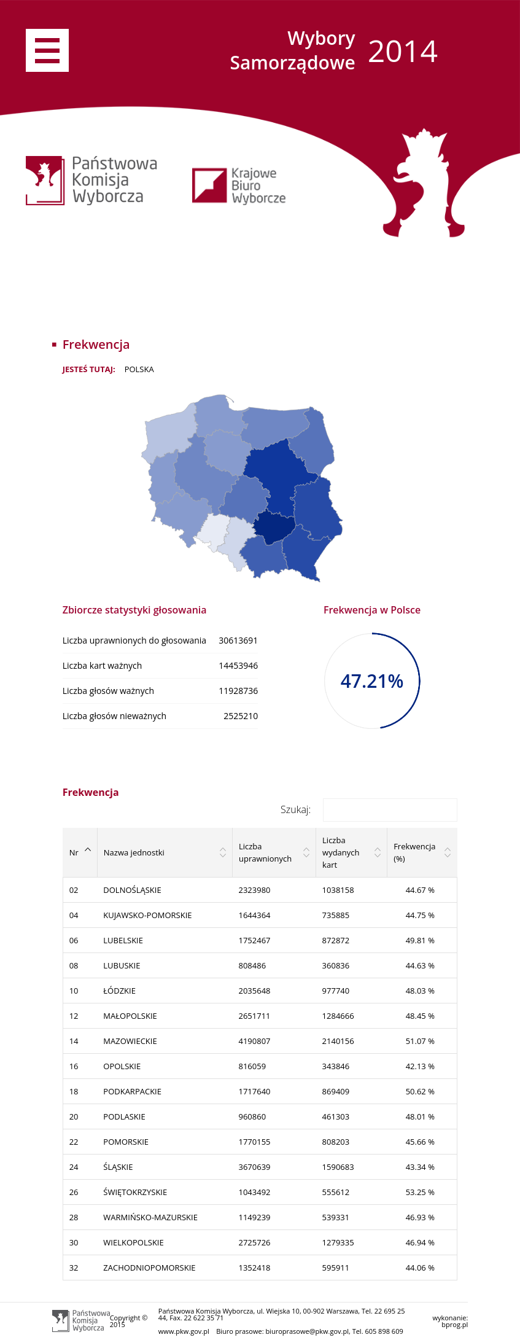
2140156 (338, 1040)
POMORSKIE (126, 1141)
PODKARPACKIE (132, 1091)
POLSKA (139, 369)
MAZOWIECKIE (130, 1040)
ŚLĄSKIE (118, 1166)
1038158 (338, 889)
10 (74, 990)
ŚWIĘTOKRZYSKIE (135, 1192)
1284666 (338, 1015)
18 (74, 1091)
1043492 (254, 1192)
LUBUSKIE (121, 965)
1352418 (254, 1267)
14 (74, 1040)
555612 (336, 1192)
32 (74, 1267)
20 (74, 1116)
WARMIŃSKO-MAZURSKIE (150, 1217)
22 (74, 1141)
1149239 (254, 1217)
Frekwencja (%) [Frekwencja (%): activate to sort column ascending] (414, 852)
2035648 (254, 990)
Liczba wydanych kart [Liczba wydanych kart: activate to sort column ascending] (340, 852)
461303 (336, 1116)
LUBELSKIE (123, 940)
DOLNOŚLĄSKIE (132, 889)
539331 (336, 1217)
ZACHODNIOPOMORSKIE (149, 1267)
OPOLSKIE (122, 1066)
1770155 (254, 1141)
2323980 (254, 889)
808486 (252, 965)
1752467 (254, 940)
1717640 (254, 1091)
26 (74, 1192)
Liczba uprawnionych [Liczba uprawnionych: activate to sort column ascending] (265, 852)
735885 (336, 915)
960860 (252, 1116)
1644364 (254, 915)
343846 (336, 1066)
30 (74, 1242)
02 (74, 889)
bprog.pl (454, 1324)
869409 (336, 1091)
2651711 (254, 1015)
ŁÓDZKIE (119, 990)
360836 (336, 965)
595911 (336, 1267)
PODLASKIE (124, 1116)
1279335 (338, 1242)
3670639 (254, 1166)
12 (74, 1015)
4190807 (254, 1040)
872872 (336, 940)
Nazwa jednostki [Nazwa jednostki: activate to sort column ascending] (134, 852)
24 (74, 1166)
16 (74, 1066)
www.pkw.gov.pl (183, 1331)
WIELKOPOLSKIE (133, 1242)
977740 (336, 990)
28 (74, 1217)
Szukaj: (369, 809)
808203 (336, 1141)
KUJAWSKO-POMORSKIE (147, 915)
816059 (252, 1066)
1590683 (338, 1166)
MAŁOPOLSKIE (130, 1015)
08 (74, 965)
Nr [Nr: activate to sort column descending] (74, 852)
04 (74, 915)
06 (74, 940)
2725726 (254, 1242)
